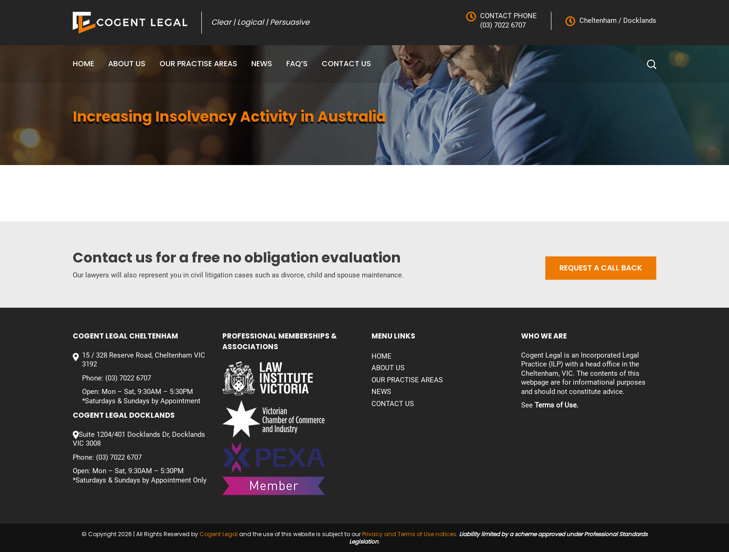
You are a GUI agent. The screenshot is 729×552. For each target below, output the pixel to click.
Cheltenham (598, 20)
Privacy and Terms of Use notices (409, 534)
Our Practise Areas (198, 63)
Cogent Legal (218, 534)
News (261, 63)
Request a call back (600, 267)
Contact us (346, 63)
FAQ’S (297, 63)
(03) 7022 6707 (503, 25)
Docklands (638, 20)
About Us (126, 63)
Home (83, 63)
